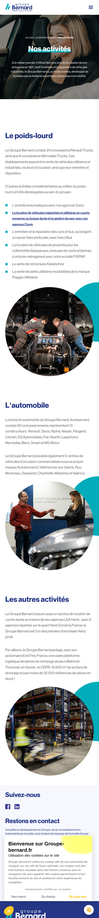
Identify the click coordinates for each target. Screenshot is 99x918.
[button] (9, 911)
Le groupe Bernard (46, 38)
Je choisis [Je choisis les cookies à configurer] (48, 897)
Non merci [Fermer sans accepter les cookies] (19, 897)
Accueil (29, 38)
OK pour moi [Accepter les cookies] (77, 897)
